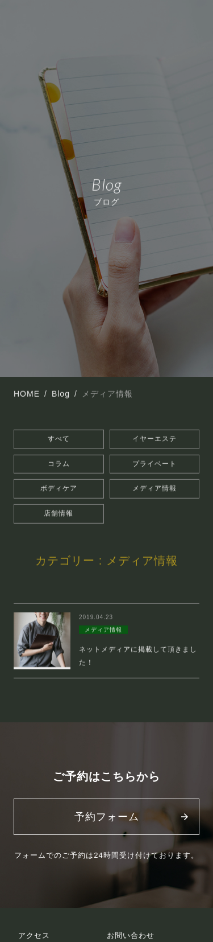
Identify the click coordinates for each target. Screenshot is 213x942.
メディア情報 (154, 489)
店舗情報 (58, 514)
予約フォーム (106, 816)
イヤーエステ (154, 439)
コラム (59, 464)
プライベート (154, 464)
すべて (59, 439)
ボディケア (58, 489)
